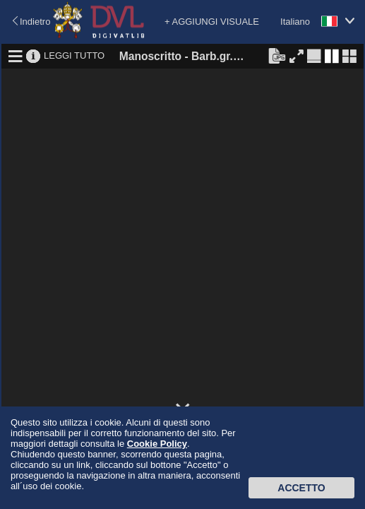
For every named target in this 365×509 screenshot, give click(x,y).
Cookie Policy (157, 443)
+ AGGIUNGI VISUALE (211, 21)
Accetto (301, 487)
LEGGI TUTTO (74, 55)
